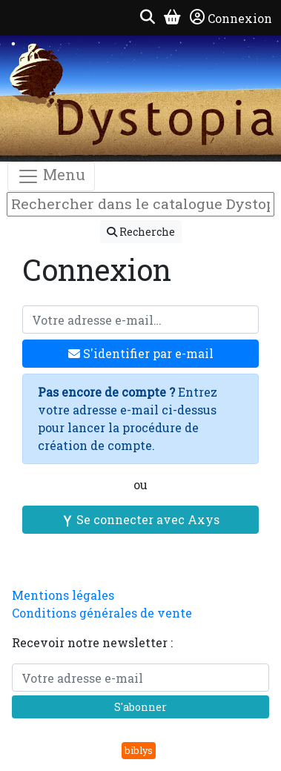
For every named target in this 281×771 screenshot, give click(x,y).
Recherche (141, 232)
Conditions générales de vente (102, 613)
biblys (139, 750)
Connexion (231, 18)
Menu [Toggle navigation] (51, 176)
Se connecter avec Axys (140, 519)
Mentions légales (63, 595)
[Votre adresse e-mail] (140, 319)
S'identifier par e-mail (141, 353)
